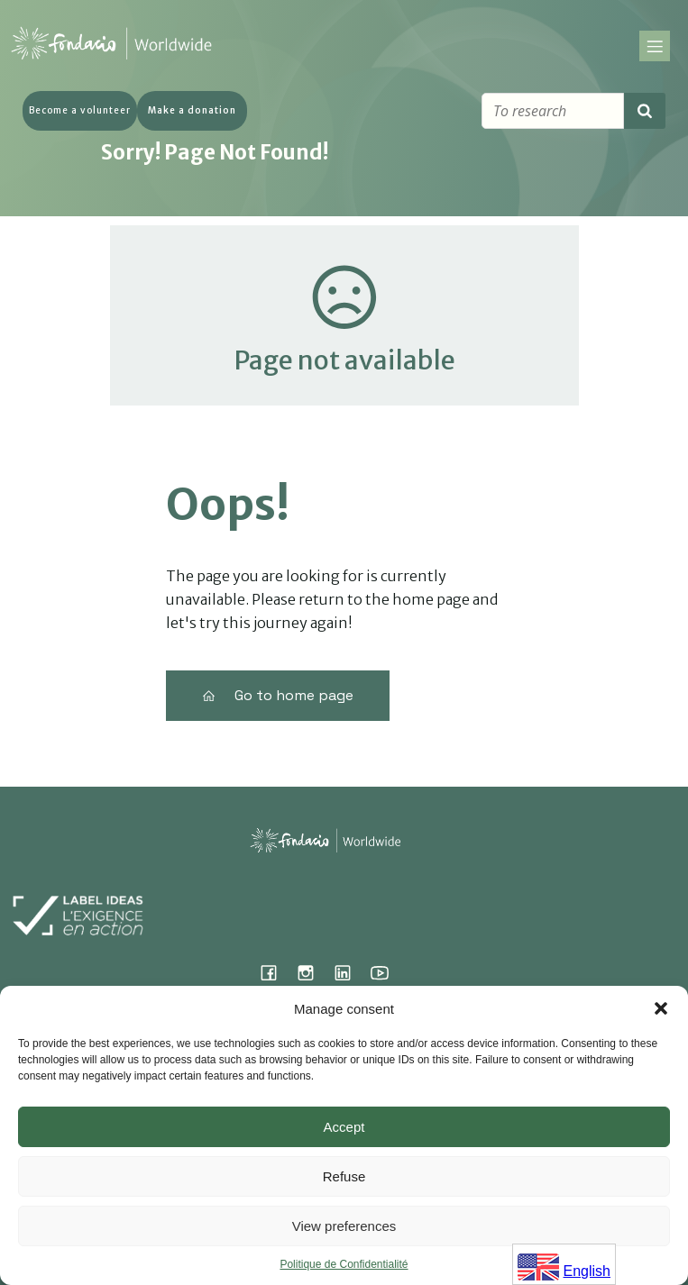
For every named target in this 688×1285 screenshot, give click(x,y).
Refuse (344, 1176)
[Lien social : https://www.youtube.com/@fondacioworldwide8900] (386, 972)
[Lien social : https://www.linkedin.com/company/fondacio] (349, 972)
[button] (661, 1008)
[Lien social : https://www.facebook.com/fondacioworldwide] (275, 972)
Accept (344, 1127)
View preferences (344, 1226)
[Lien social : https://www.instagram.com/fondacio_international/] (312, 972)
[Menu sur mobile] (654, 46)
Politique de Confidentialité (344, 1264)
